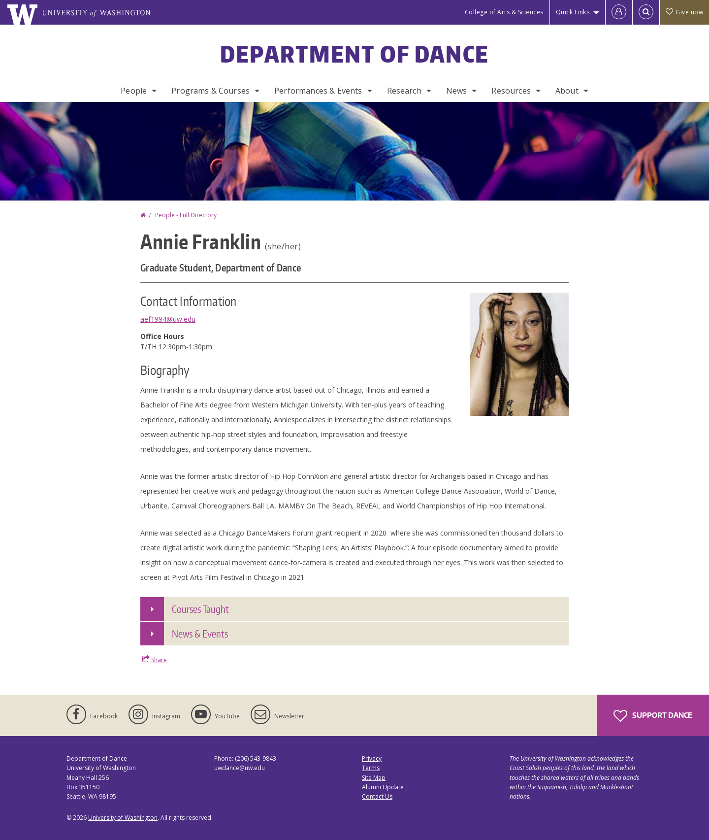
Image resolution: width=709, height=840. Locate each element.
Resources (510, 90)
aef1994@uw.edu (167, 319)
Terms (371, 768)
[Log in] (619, 12)
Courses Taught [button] (200, 609)
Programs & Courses (210, 90)
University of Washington (123, 817)
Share (154, 659)
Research (404, 90)
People (134, 90)
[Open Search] (646, 12)
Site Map (374, 777)
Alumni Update (383, 787)
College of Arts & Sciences (504, 12)
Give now (684, 12)
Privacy (372, 758)
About (567, 90)
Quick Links (573, 12)
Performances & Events (318, 90)
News (456, 90)
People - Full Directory (186, 215)
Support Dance (652, 716)
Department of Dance (354, 53)
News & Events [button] (200, 633)
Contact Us (377, 796)
